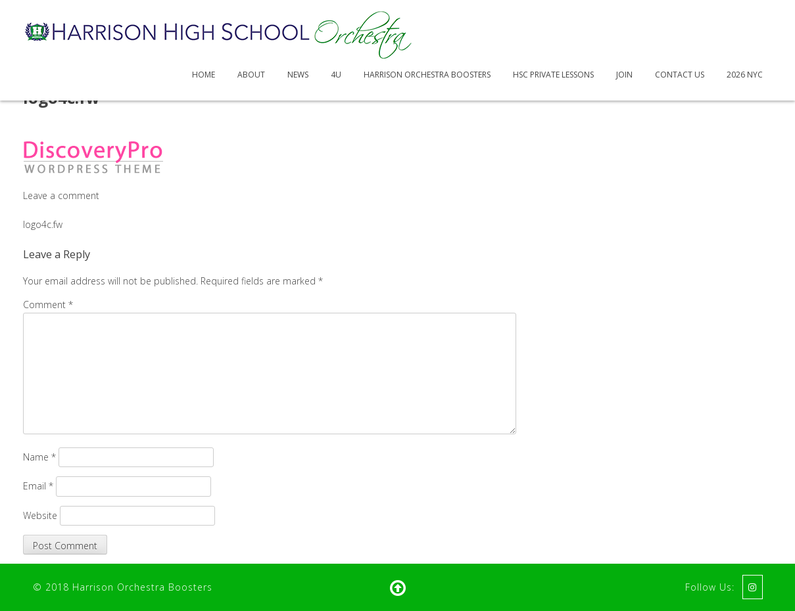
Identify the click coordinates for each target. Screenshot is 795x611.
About (251, 74)
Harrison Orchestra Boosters (427, 74)
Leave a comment (61, 195)
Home (203, 74)
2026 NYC (745, 74)
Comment (48, 304)
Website (40, 515)
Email (38, 486)
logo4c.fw (42, 224)
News (297, 74)
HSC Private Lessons (553, 74)
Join (624, 74)
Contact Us (679, 74)
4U (336, 74)
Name (39, 457)
